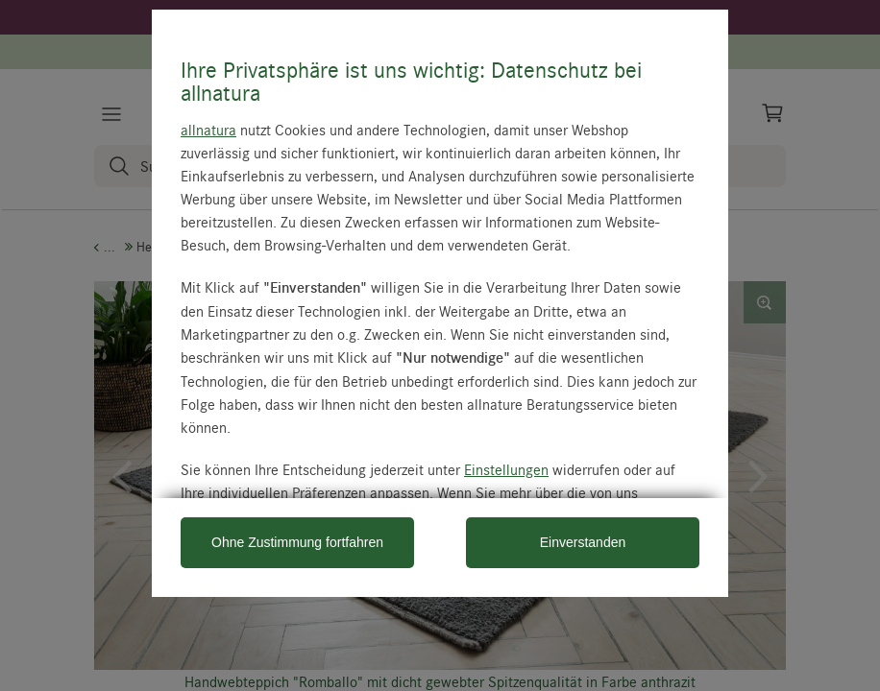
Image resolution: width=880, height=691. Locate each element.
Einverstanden (583, 542)
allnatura (208, 129)
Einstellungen (506, 469)
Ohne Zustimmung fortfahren (297, 542)
